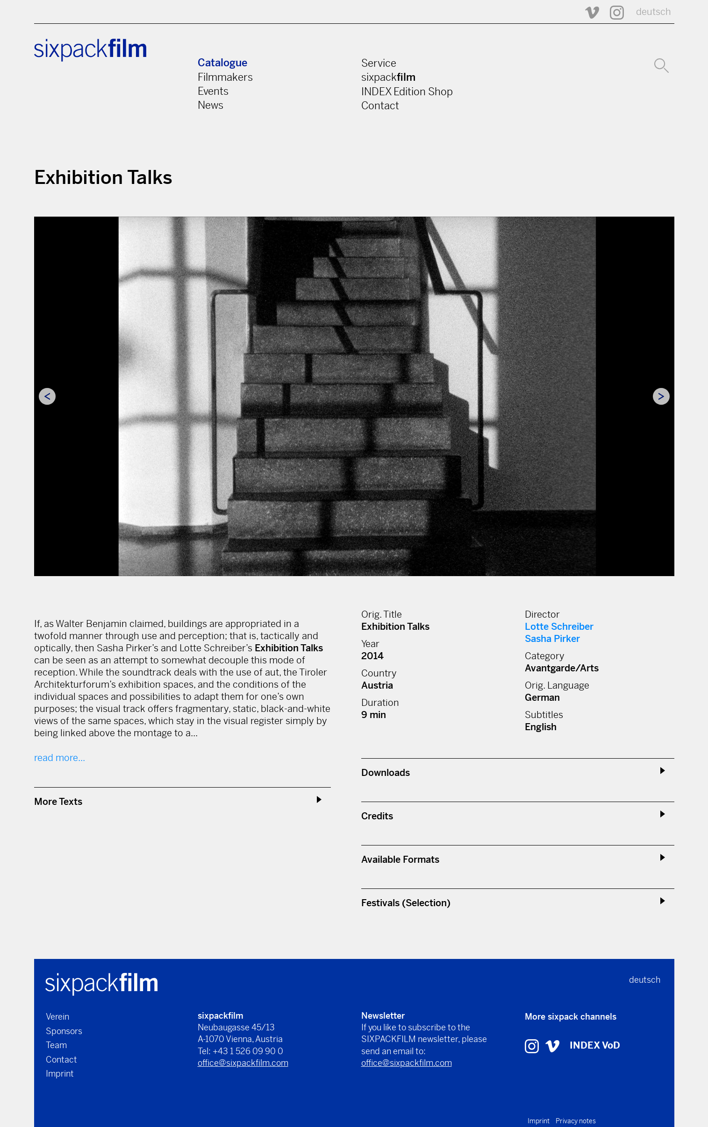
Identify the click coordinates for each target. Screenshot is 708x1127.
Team (56, 1045)
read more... (59, 758)
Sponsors (64, 1031)
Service (378, 63)
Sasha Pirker (552, 639)
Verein (57, 1016)
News (210, 105)
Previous (47, 396)
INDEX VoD (595, 1045)
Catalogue (222, 62)
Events (213, 91)
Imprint (60, 1073)
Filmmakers (225, 77)
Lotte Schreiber (559, 627)
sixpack (388, 77)
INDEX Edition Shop (407, 91)
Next (661, 396)
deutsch (653, 12)
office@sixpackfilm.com (243, 1062)
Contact (380, 105)
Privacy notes (576, 1121)
